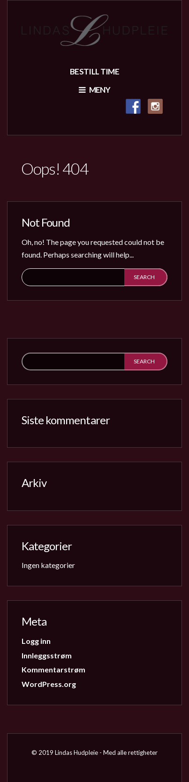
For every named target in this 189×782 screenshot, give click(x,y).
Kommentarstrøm (53, 669)
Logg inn (36, 640)
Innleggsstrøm (47, 655)
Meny (94, 90)
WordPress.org (49, 683)
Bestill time (94, 71)
